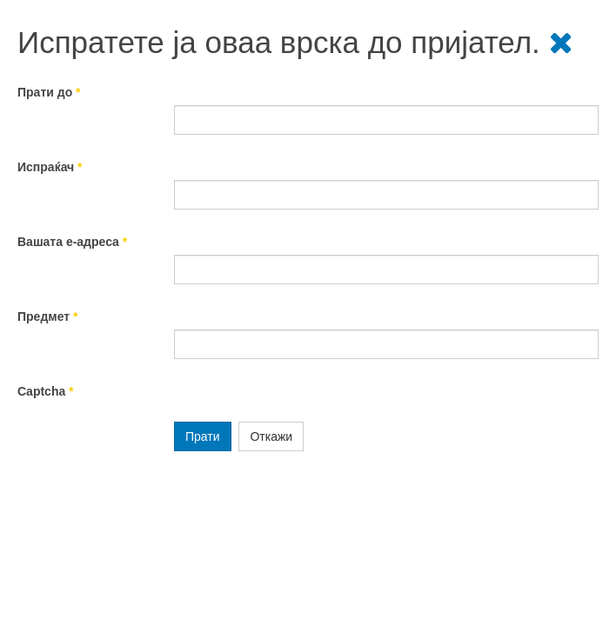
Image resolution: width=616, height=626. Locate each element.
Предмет (47, 316)
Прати (202, 436)
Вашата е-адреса (72, 242)
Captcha (45, 391)
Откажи (271, 436)
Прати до (49, 92)
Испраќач (50, 167)
